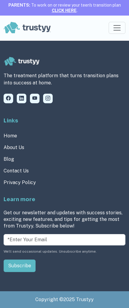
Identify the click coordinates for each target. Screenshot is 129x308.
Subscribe (19, 265)
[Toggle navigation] (117, 28)
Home (10, 136)
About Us (14, 147)
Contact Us (16, 171)
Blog (9, 159)
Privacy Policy (20, 182)
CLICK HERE (64, 10)
